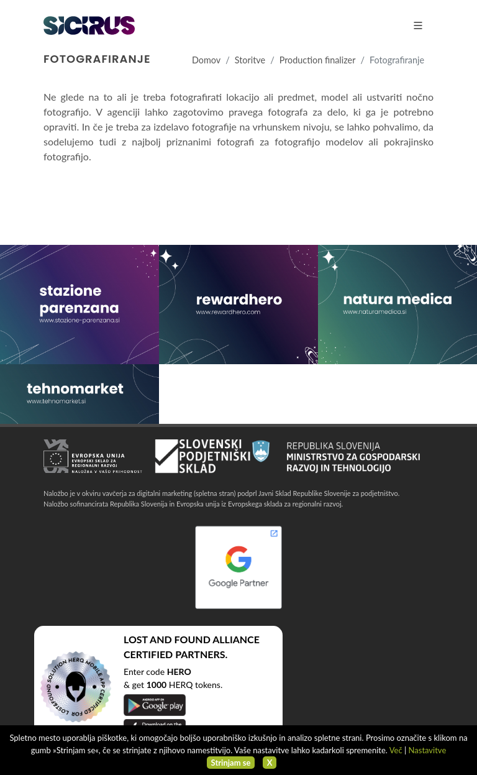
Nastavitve (428, 750)
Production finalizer (317, 60)
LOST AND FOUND (167, 639)
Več (395, 750)
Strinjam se (231, 763)
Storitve (250, 60)
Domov (206, 60)
